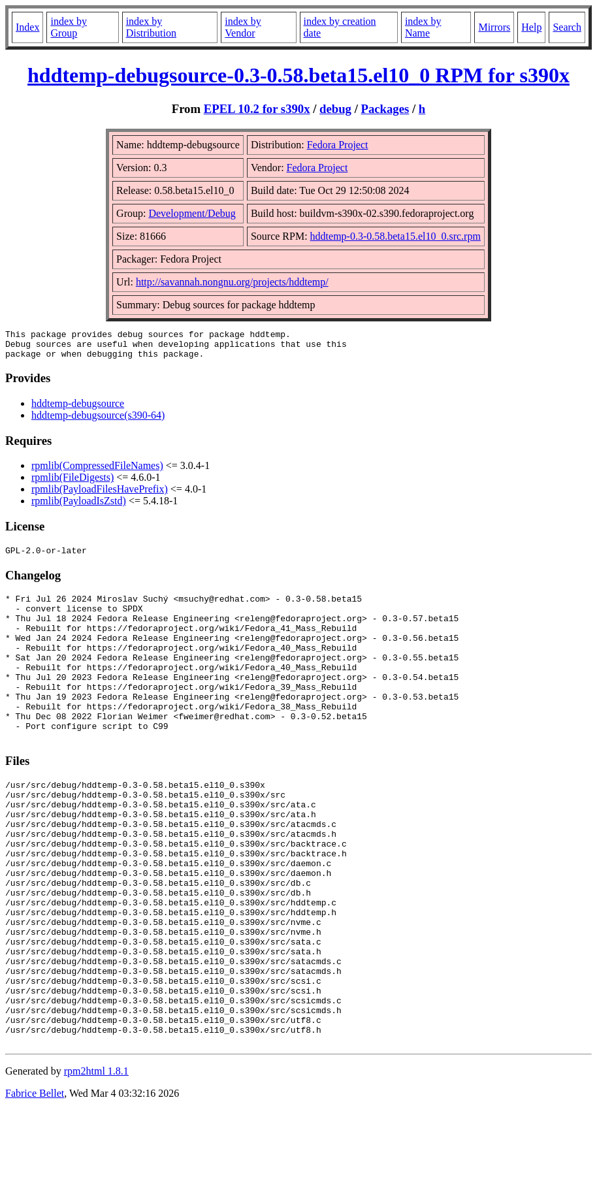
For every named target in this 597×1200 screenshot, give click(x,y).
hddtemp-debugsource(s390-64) (98, 421)
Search (567, 27)
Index (27, 27)
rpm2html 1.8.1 (96, 1161)
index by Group (68, 27)
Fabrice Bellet (34, 1183)
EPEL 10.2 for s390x (257, 109)
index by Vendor (243, 27)
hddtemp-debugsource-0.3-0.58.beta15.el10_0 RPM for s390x (298, 75)
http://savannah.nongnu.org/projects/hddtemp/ (232, 281)
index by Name (423, 27)
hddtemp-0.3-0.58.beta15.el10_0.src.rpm (395, 236)
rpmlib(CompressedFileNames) (97, 471)
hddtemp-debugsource (77, 409)
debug (335, 109)
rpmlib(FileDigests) (72, 483)
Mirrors (494, 27)
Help (531, 27)
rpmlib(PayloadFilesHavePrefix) (99, 494)
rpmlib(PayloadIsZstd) (78, 506)
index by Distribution (151, 27)
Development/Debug (191, 213)
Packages (385, 109)
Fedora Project (337, 144)
